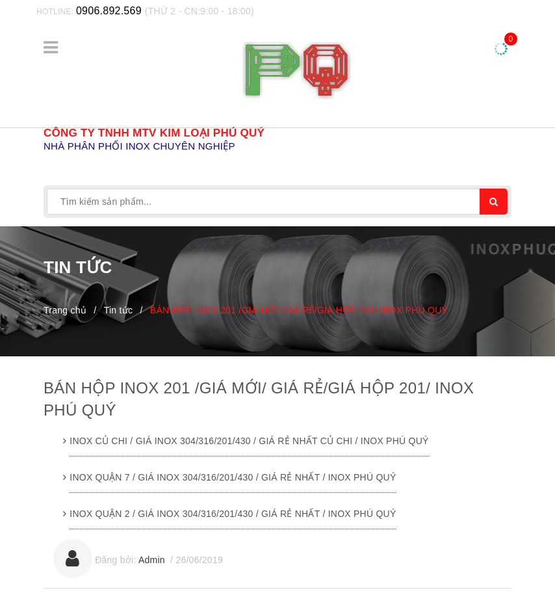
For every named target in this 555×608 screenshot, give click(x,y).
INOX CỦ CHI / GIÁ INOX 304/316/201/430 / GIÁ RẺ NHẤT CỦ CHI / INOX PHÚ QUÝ (249, 441)
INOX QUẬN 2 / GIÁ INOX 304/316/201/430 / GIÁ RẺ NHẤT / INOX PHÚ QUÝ (233, 514)
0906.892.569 (109, 10)
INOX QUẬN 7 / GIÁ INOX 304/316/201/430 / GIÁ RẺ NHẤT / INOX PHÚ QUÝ (233, 477)
